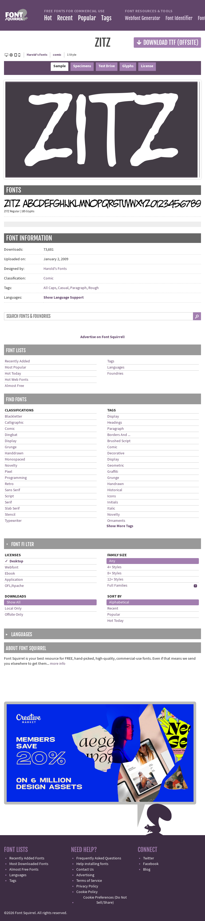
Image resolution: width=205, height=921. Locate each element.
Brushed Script (119, 441)
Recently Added (17, 361)
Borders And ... (118, 435)
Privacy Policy (87, 886)
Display (11, 441)
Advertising (85, 875)
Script (9, 496)
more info (57, 663)
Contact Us (85, 869)
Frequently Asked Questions (98, 858)
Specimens (82, 66)
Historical (114, 490)
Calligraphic (14, 422)
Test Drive (106, 66)
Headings (114, 422)
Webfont (11, 567)
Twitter (148, 858)
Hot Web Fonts (16, 379)
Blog (146, 869)
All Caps (50, 288)
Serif (8, 502)
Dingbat (11, 435)
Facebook (151, 864)
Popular (87, 18)
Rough (93, 288)
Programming (16, 477)
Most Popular (15, 367)
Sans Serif (12, 490)
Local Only (13, 608)
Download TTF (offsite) (167, 42)
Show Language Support (64, 297)
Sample (59, 66)
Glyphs (127, 66)
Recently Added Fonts (26, 858)
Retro (9, 484)
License (147, 66)
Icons (111, 496)
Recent (65, 18)
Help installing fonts (92, 864)
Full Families (117, 585)
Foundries (115, 373)
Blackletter (13, 416)
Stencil (10, 514)
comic (57, 55)
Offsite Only (14, 614)
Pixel (8, 471)
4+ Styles (114, 567)
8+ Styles (114, 573)
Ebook (10, 573)
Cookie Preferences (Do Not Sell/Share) (105, 900)
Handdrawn (14, 453)
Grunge (11, 447)
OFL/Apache (14, 585)
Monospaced (15, 459)
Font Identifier (178, 18)
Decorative (115, 453)
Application (14, 579)
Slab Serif (12, 508)
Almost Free (14, 385)
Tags (106, 18)
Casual (63, 288)
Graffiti (112, 471)
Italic (111, 508)
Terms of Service (89, 880)
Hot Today (13, 373)
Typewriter (13, 520)
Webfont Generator (142, 18)
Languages (115, 367)
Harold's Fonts (37, 55)
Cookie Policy (87, 892)
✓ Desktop (14, 561)
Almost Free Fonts (23, 869)
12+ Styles (115, 579)
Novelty (11, 465)
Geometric (115, 465)
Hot (48, 18)
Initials (112, 502)
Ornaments (116, 520)
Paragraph (78, 288)
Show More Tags (120, 526)
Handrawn (115, 484)
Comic (48, 278)
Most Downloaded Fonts (28, 864)
